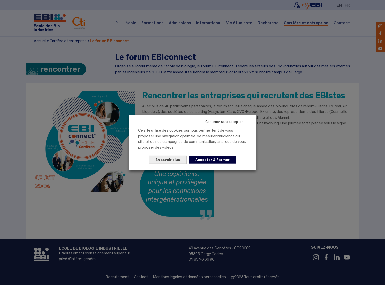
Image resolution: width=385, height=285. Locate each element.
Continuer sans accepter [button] (224, 121)
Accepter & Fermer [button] (212, 160)
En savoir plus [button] (167, 160)
